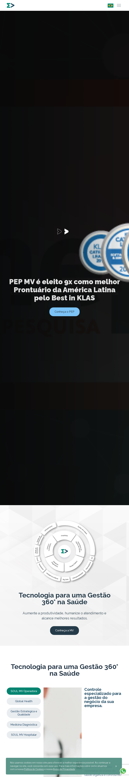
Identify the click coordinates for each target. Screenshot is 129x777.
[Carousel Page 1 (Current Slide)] (60, 231)
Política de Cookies (34, 769)
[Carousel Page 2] (68, 231)
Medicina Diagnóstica (23, 724)
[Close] (116, 766)
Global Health (23, 701)
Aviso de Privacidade (64, 769)
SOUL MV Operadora (24, 691)
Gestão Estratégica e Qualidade (24, 713)
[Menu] (119, 5)
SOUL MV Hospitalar (24, 734)
